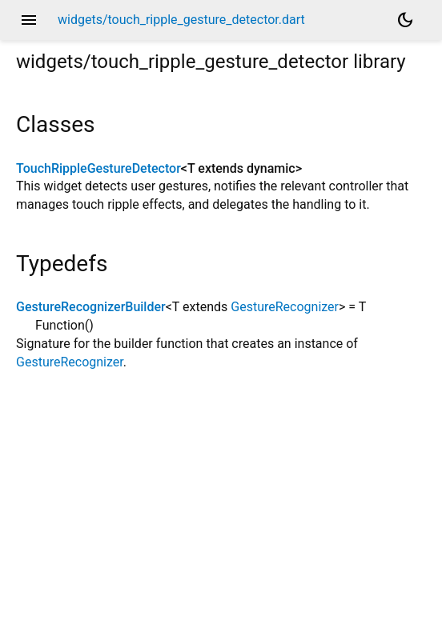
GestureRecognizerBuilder (91, 306)
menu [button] (28, 20)
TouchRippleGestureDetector (98, 168)
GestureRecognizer (285, 306)
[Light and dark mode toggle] (405, 20)
